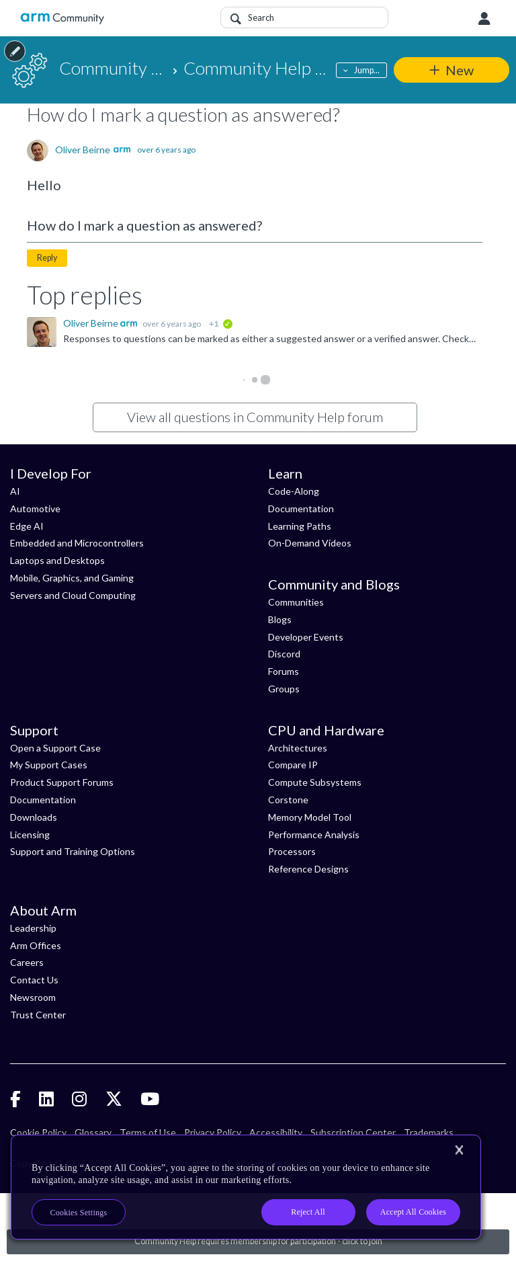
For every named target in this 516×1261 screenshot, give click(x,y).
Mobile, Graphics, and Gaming (72, 577)
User (484, 19)
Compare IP (293, 764)
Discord (284, 653)
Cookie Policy (38, 1132)
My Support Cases (48, 764)
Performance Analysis (313, 834)
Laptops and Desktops (57, 560)
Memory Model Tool (309, 817)
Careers (27, 962)
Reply (47, 258)
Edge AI (27, 526)
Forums (283, 671)
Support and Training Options (72, 851)
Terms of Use (148, 1132)
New (459, 70)
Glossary (93, 1132)
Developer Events (305, 637)
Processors (292, 851)
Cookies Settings (79, 1212)
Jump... (367, 70)
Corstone (288, 799)
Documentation (301, 508)
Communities (296, 602)
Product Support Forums (62, 782)
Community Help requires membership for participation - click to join (258, 1241)
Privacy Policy (212, 1132)
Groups (284, 688)
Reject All (308, 1212)
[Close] (459, 1150)
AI (15, 491)
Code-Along (293, 491)
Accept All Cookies (413, 1212)
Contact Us (34, 979)
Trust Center (38, 1014)
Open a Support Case (55, 748)
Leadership (33, 928)
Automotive (35, 508)
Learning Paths (299, 526)
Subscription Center (353, 1132)
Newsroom (33, 997)
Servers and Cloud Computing (73, 595)
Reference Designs (308, 868)
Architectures (297, 748)
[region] (246, 1187)
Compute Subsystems (314, 782)
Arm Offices (35, 945)
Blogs (280, 619)
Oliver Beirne (82, 150)
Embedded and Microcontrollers (77, 542)
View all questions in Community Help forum (255, 417)
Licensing (30, 834)
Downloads (33, 817)
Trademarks (429, 1132)
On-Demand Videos (309, 542)
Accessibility (275, 1132)
